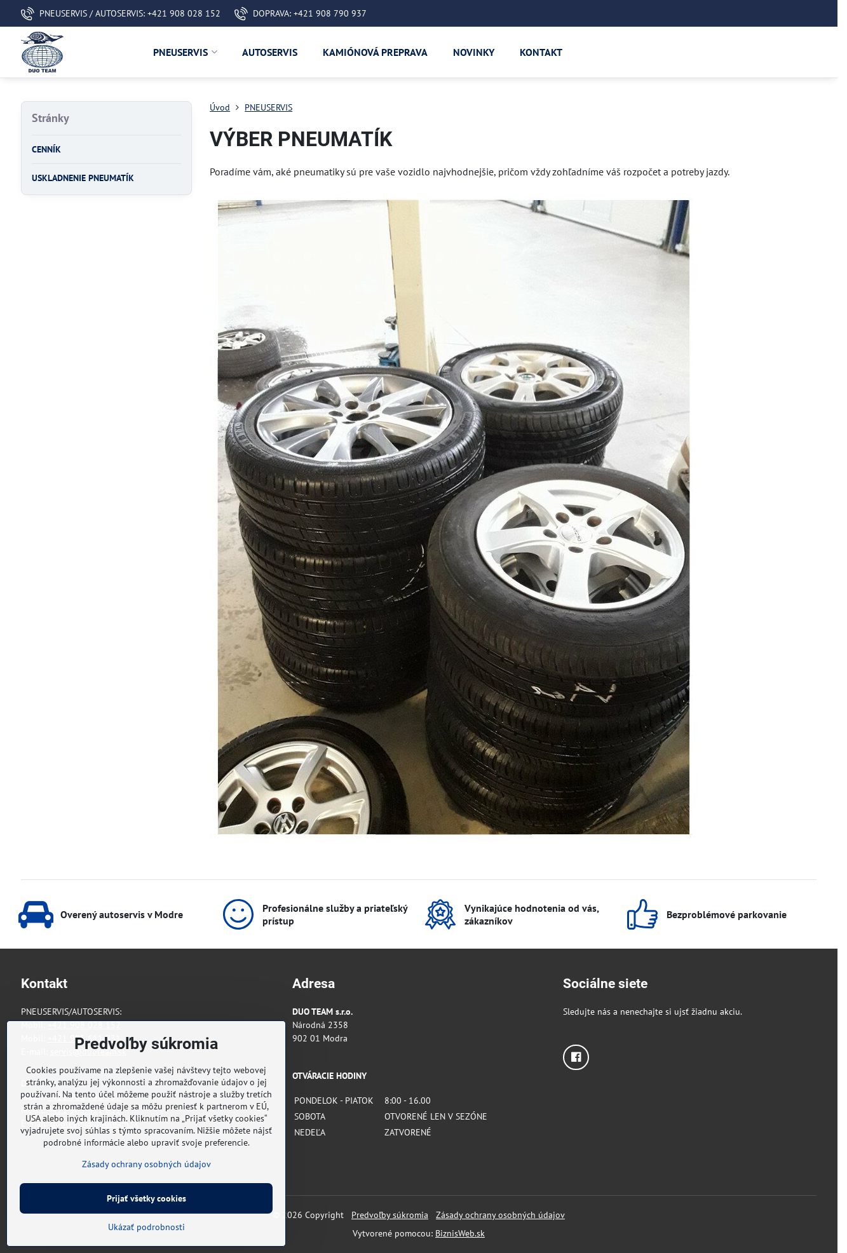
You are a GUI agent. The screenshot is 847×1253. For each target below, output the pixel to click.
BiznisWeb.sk (460, 1233)
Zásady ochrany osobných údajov (500, 1215)
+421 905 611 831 (84, 1038)
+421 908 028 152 (84, 1025)
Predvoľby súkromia (389, 1215)
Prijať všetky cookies (146, 1220)
